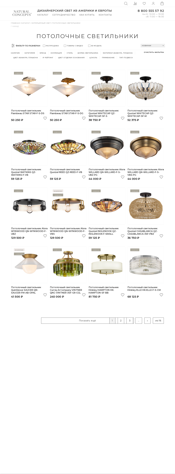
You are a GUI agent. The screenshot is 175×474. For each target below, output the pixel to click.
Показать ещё (87, 321)
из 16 (158, 321)
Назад (15, 26)
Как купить (87, 15)
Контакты (105, 15)
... (138, 321)
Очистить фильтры (154, 52)
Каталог (42, 15)
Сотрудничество (64, 15)
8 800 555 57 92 (151, 11)
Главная (15, 23)
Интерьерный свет (41, 23)
